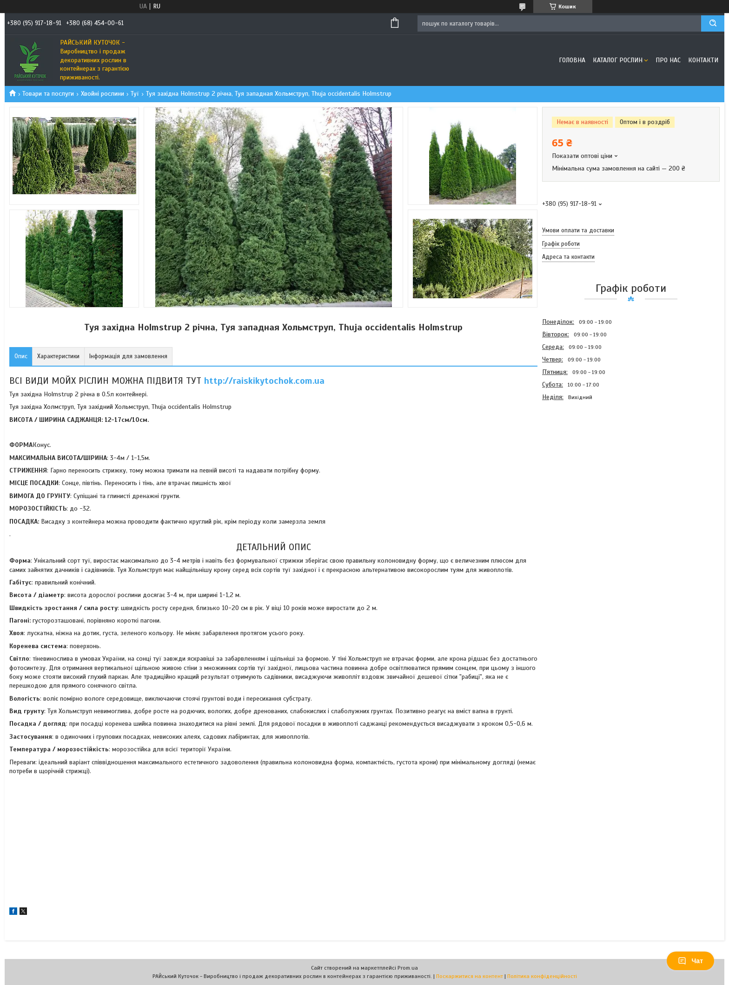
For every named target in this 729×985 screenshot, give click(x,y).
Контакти (703, 60)
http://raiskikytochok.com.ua (264, 381)
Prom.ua (408, 968)
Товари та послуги (48, 94)
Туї (135, 94)
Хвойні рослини (102, 94)
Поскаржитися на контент (469, 976)
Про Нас (668, 60)
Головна (572, 60)
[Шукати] (712, 23)
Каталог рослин (618, 60)
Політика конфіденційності (542, 976)
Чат (690, 961)
